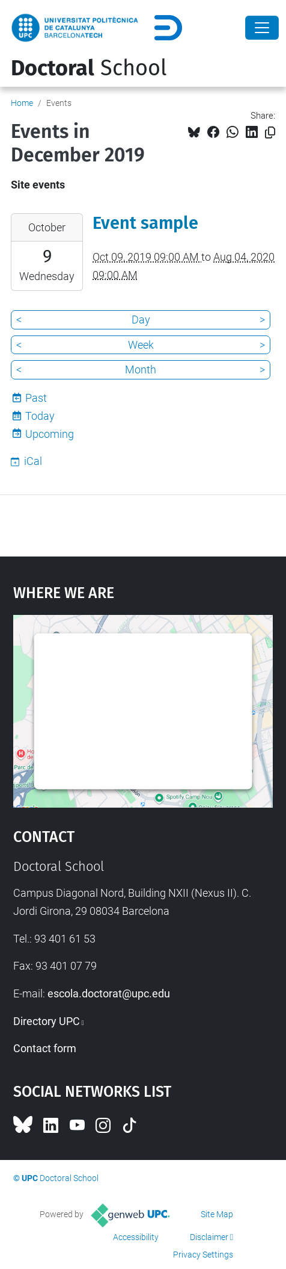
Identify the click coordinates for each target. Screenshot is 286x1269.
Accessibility (136, 1237)
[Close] (262, 28)
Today (40, 416)
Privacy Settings (203, 1254)
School (89, 68)
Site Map (217, 1214)
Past (36, 397)
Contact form (44, 1048)
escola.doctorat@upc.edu (108, 993)
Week (141, 344)
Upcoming (49, 434)
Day (141, 319)
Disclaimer (209, 1237)
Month (140, 369)
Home (22, 103)
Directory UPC (46, 1021)
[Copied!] (270, 133)
